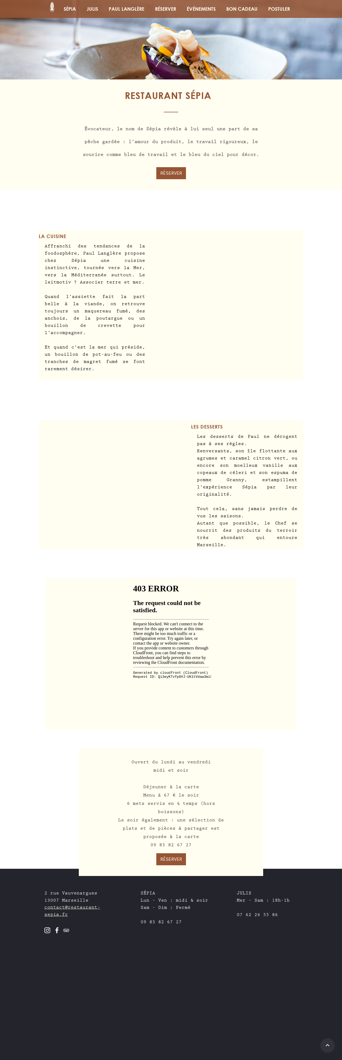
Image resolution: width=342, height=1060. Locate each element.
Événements (201, 9)
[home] (52, 9)
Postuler (279, 9)
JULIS (92, 9)
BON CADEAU (242, 9)
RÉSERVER (171, 173)
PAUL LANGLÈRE (126, 9)
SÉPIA (70, 9)
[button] (165, 9)
